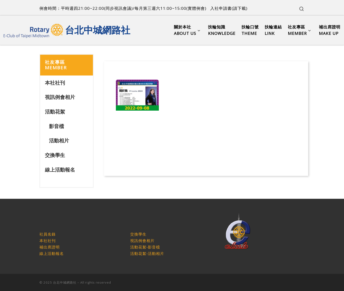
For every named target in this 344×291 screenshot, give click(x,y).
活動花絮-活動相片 (147, 254)
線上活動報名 (60, 169)
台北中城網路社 (64, 282)
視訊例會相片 (60, 97)
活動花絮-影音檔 (145, 247)
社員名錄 (47, 234)
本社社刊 (55, 82)
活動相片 (59, 140)
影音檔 (56, 126)
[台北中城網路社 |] (33, 29)
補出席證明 (49, 247)
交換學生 (55, 155)
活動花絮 (55, 111)
